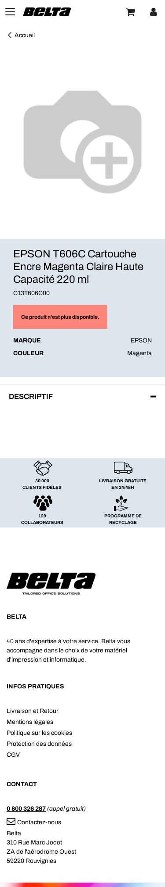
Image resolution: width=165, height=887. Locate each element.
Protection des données (39, 744)
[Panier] (130, 12)
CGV (13, 755)
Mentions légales (30, 722)
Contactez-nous (34, 822)
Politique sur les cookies (39, 733)
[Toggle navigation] (10, 12)
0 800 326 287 (26, 808)
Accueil (21, 35)
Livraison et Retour (33, 711)
